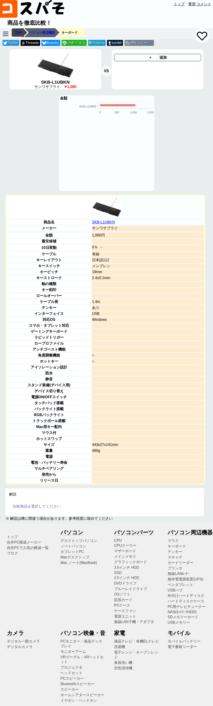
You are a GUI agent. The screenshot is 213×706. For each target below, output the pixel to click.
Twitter (10, 43)
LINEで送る (73, 43)
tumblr (115, 43)
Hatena (96, 43)
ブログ (12, 553)
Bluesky (50, 43)
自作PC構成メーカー (24, 542)
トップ (179, 4)
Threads (30, 43)
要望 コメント (199, 4)
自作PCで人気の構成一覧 (28, 548)
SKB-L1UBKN (103, 222)
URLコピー (138, 43)
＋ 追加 (157, 57)
